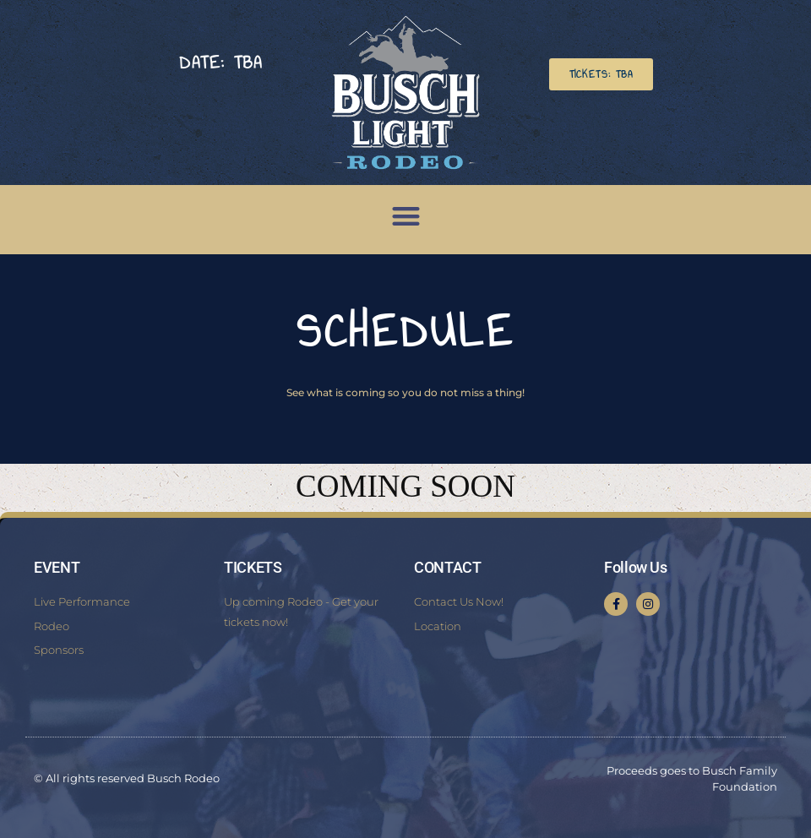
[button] (601, 74)
